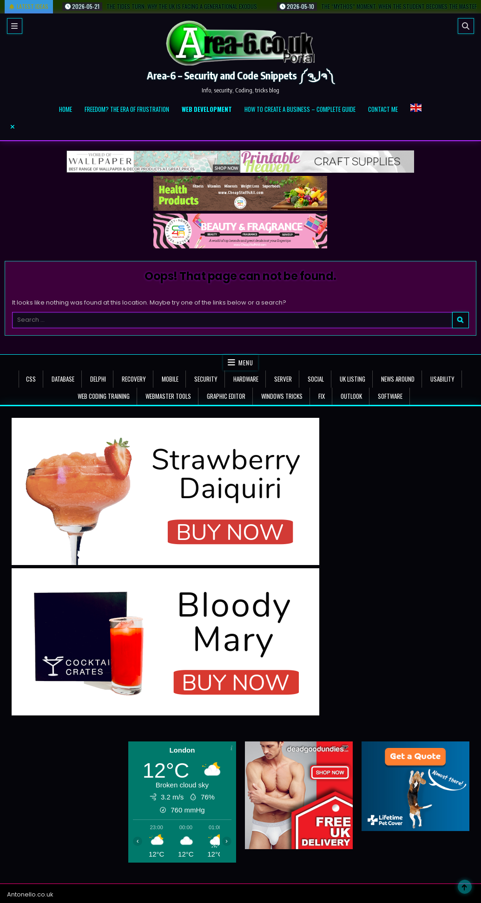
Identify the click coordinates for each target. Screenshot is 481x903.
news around (398, 378)
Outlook (351, 396)
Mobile (170, 378)
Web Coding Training (104, 396)
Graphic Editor (226, 396)
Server (283, 378)
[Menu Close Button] (240, 127)
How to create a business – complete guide (300, 109)
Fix (321, 396)
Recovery (134, 378)
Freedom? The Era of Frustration (127, 109)
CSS (31, 378)
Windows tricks (282, 396)
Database (63, 378)
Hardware (245, 378)
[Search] (466, 26)
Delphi (98, 378)
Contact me (383, 109)
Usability (442, 378)
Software (390, 396)
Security (205, 378)
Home (65, 109)
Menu (245, 362)
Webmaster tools (168, 396)
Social (316, 378)
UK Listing (352, 378)
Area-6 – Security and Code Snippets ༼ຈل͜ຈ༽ (240, 75)
